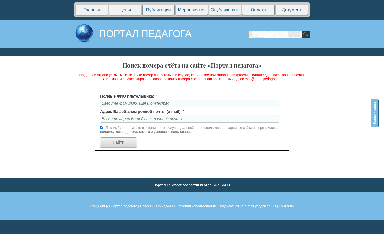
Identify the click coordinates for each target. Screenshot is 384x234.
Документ (291, 9)
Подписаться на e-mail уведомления (247, 206)
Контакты (286, 206)
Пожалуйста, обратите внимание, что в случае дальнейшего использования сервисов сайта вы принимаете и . (188, 130)
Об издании (165, 206)
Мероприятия (192, 9)
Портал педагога (124, 206)
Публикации (158, 9)
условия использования (173, 132)
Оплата (258, 9)
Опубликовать (225, 9)
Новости (146, 206)
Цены (125, 9)
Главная (92, 9)
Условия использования (197, 206)
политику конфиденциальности (125, 132)
